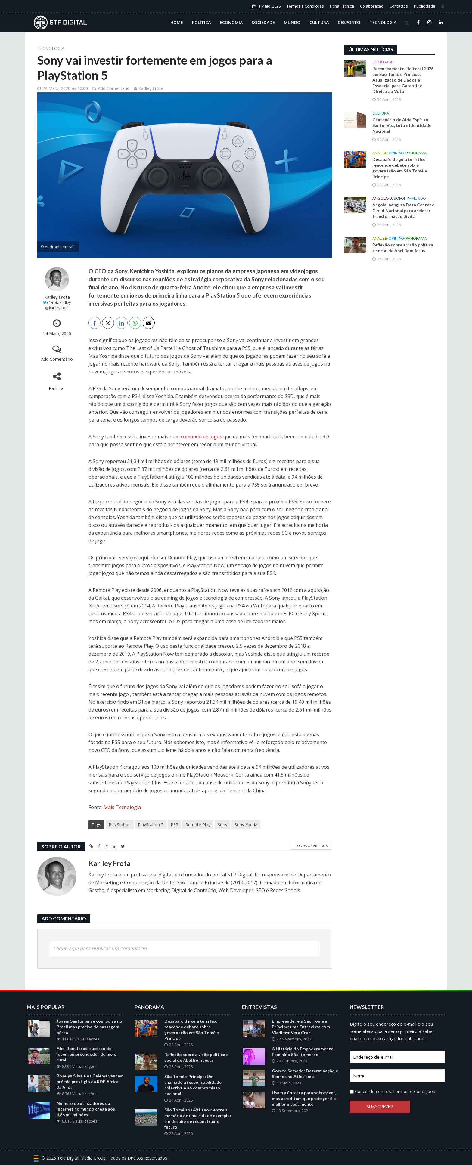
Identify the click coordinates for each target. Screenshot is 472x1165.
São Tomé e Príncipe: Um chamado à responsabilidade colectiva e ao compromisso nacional (193, 1094)
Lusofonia (399, 198)
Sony (222, 824)
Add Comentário (114, 88)
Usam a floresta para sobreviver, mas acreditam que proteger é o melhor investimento (304, 1107)
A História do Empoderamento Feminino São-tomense (303, 1060)
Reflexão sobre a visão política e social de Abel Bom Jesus (402, 247)
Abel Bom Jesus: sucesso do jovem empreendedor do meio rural (86, 1063)
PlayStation (120, 824)
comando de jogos (201, 436)
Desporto (349, 22)
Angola (380, 198)
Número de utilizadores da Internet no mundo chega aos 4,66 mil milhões (86, 1118)
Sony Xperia (245, 824)
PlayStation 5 (150, 824)
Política (201, 22)
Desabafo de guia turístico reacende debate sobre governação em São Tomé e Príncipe (399, 168)
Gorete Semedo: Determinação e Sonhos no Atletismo (305, 1082)
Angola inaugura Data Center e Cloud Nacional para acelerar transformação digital (403, 210)
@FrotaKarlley (59, 302)
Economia (231, 22)
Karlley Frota (150, 88)
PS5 (174, 824)
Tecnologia (382, 22)
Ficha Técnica (342, 6)
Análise (379, 153)
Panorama (416, 153)
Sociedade (263, 22)
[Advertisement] (389, 365)
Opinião (396, 153)
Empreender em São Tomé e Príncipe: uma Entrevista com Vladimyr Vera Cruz (301, 1035)
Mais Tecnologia (122, 807)
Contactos (399, 6)
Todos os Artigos (311, 845)
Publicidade (424, 6)
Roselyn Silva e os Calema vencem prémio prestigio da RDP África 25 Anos (90, 1090)
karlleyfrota (59, 308)
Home (176, 22)
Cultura (319, 22)
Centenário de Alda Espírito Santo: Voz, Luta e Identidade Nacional (401, 125)
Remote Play (197, 824)
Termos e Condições (305, 6)
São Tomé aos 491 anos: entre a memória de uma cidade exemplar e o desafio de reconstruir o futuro (197, 1127)
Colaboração (372, 6)
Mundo (292, 22)
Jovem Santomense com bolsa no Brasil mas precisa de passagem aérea (89, 1035)
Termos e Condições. (414, 1100)
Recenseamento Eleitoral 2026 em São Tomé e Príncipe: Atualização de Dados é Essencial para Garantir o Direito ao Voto (402, 80)
